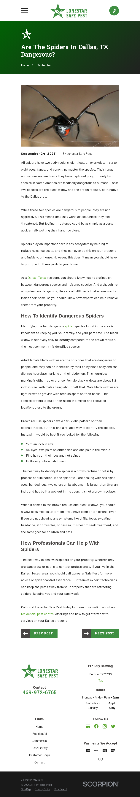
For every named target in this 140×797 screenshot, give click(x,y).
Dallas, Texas (37, 277)
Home (39, 726)
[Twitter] (113, 726)
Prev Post (44, 633)
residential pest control (38, 614)
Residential (39, 734)
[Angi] (100, 735)
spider (69, 326)
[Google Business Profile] (88, 726)
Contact (39, 762)
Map (100, 680)
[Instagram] (105, 726)
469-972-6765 (40, 693)
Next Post (104, 633)
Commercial (39, 741)
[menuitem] (26, 789)
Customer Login (39, 755)
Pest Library (39, 748)
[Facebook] (96, 726)
